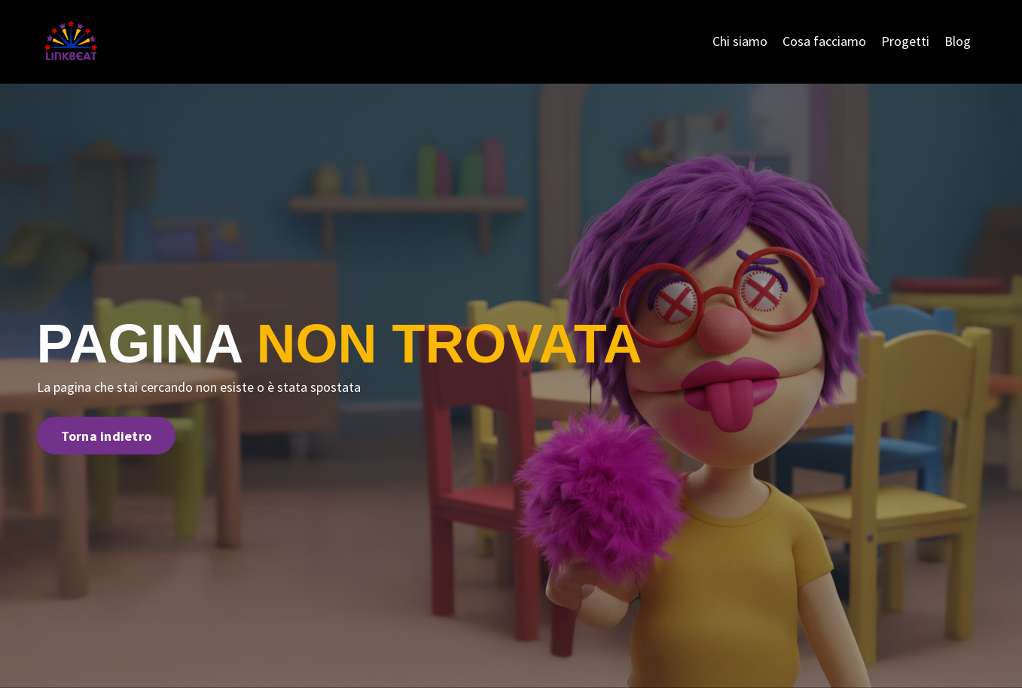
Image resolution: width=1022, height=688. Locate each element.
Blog (957, 41)
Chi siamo (739, 41)
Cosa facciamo (824, 41)
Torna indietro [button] (106, 436)
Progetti (905, 41)
